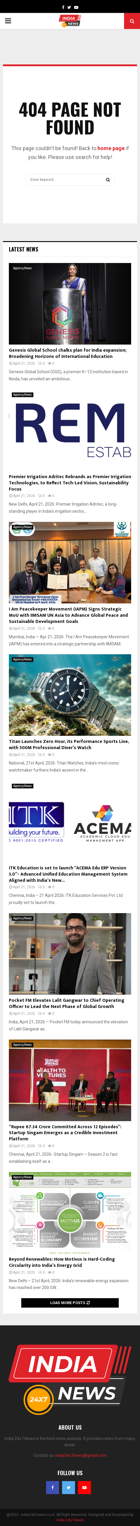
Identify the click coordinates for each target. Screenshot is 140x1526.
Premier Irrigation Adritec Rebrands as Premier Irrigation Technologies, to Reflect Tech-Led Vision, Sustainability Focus (70, 483)
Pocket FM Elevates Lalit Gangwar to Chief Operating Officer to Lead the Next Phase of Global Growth (66, 1003)
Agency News (22, 268)
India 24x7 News (70, 1520)
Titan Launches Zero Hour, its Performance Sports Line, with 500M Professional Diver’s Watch (69, 745)
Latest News (23, 249)
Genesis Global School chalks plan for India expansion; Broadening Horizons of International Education (67, 353)
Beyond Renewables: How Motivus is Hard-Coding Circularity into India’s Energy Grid (62, 1262)
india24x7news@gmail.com (81, 1455)
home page (111, 148)
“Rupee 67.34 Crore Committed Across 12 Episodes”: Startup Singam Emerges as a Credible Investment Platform (65, 1133)
